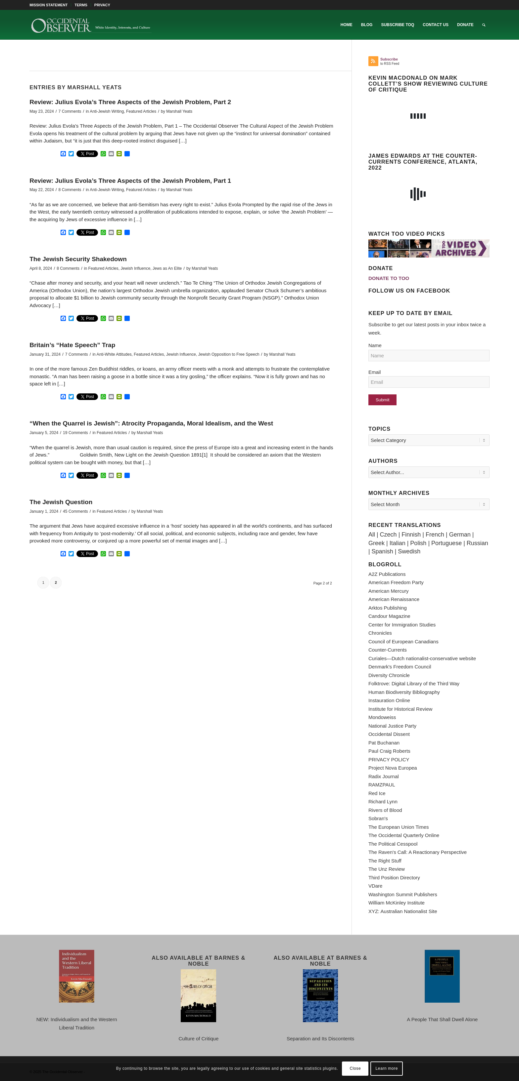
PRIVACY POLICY (388, 759)
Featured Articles (141, 111)
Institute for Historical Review (400, 709)
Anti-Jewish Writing (107, 111)
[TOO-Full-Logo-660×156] (91, 24)
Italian (397, 543)
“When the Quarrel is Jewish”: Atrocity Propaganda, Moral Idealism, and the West (151, 423)
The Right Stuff (384, 860)
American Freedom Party (396, 582)
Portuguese (446, 543)
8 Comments (70, 189)
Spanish (382, 551)
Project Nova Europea (392, 768)
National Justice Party (392, 726)
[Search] (484, 24)
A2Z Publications (387, 574)
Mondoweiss (382, 717)
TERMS (80, 5)
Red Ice (377, 793)
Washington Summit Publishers (402, 894)
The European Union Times (398, 827)
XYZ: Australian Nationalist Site (402, 911)
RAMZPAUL (381, 784)
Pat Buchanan (384, 742)
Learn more (387, 1068)
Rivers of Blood (385, 810)
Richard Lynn (383, 801)
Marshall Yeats (179, 111)
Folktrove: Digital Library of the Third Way (413, 683)
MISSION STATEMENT (48, 5)
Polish (418, 543)
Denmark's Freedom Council (399, 666)
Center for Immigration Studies (402, 624)
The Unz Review (386, 869)
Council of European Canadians (403, 641)
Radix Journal (383, 776)
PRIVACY (102, 5)
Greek (376, 543)
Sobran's (378, 818)
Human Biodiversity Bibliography (404, 692)
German (460, 534)
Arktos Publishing (387, 608)
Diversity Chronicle (389, 675)
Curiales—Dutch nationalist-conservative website (422, 658)
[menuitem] (50, 5)
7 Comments (70, 111)
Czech (388, 534)
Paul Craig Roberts (389, 751)
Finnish (411, 534)
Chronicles (380, 633)
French (435, 534)
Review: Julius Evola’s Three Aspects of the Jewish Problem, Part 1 (130, 180)
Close (355, 1068)
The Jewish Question (60, 502)
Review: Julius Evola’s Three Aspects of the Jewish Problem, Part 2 (130, 102)
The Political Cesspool (392, 844)
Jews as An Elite (167, 268)
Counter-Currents (387, 650)
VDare (375, 886)
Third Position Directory (394, 877)
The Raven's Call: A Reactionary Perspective (417, 852)
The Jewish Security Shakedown (78, 259)
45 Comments (75, 511)
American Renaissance (393, 599)
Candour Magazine (389, 616)
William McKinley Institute (396, 902)
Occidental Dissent (389, 734)
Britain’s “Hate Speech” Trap (72, 344)
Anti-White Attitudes (114, 354)
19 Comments (75, 432)
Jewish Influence (135, 268)
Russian (477, 543)
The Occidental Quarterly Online (403, 835)
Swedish (409, 551)
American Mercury (388, 591)
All (371, 534)
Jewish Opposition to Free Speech (229, 354)
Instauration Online (389, 700)
